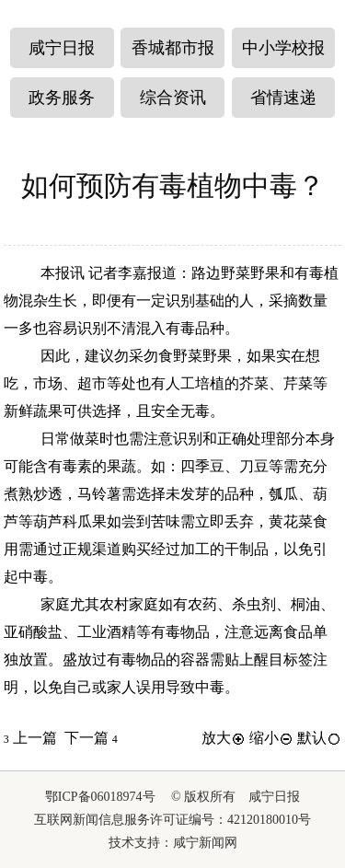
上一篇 (30, 738)
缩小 (271, 738)
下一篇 (91, 738)
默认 (319, 738)
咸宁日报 (62, 48)
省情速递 (283, 97)
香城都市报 (173, 48)
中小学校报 (283, 48)
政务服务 (62, 97)
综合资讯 (173, 97)
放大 (223, 738)
